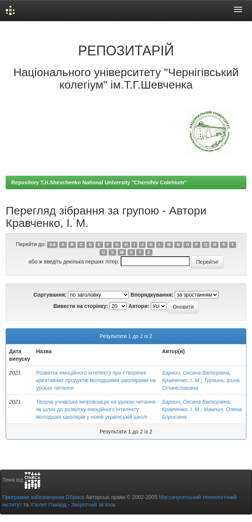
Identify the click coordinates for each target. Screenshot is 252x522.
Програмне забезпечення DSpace (43, 497)
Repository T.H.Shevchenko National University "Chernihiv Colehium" (98, 182)
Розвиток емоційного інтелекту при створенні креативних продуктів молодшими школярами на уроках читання (96, 380)
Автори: (138, 306)
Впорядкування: (152, 295)
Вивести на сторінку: (80, 306)
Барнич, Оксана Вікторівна (195, 373)
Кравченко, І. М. (181, 380)
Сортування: (50, 295)
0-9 (52, 244)
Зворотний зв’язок (93, 505)
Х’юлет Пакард (48, 505)
